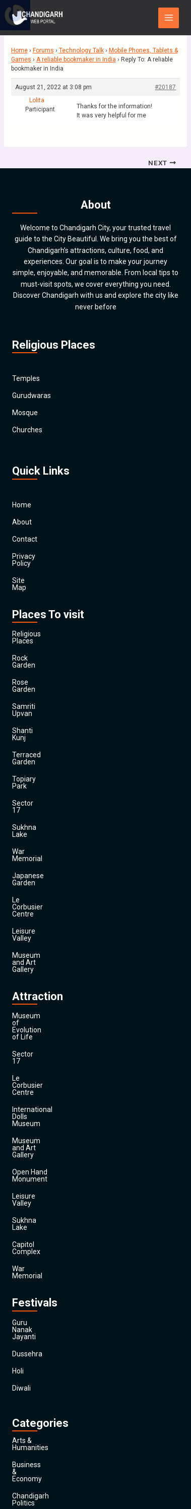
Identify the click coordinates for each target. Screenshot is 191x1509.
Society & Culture (39, 1400)
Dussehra (27, 1107)
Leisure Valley (34, 825)
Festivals (26, 1417)
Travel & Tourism (39, 1434)
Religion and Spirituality (49, 1383)
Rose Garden (32, 654)
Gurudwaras (31, 396)
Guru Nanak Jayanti (43, 1090)
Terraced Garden (39, 705)
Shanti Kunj (30, 688)
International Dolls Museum (55, 941)
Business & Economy (45, 1211)
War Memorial (34, 774)
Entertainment (35, 1297)
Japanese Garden (40, 791)
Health (22, 1348)
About (22, 522)
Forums (43, 50)
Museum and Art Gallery (50, 842)
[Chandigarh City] (37, 18)
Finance (24, 1314)
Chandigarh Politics (42, 1228)
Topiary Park (32, 722)
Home (19, 50)
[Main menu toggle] (168, 18)
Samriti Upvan (34, 671)
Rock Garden (32, 637)
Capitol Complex (38, 1026)
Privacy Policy (33, 556)
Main (20, 1451)
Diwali (21, 1141)
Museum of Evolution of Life (57, 889)
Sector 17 (27, 740)
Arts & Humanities (41, 1194)
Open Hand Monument (48, 975)
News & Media (34, 1365)
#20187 (165, 87)
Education (28, 1280)
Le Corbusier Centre (43, 808)
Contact (24, 539)
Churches (27, 430)
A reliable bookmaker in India (76, 59)
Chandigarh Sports (42, 1245)
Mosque (25, 413)
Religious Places (37, 620)
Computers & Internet (46, 1263)
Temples (26, 379)
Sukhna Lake (32, 757)
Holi (18, 1124)
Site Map (26, 573)
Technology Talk (81, 50)
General (24, 1331)
